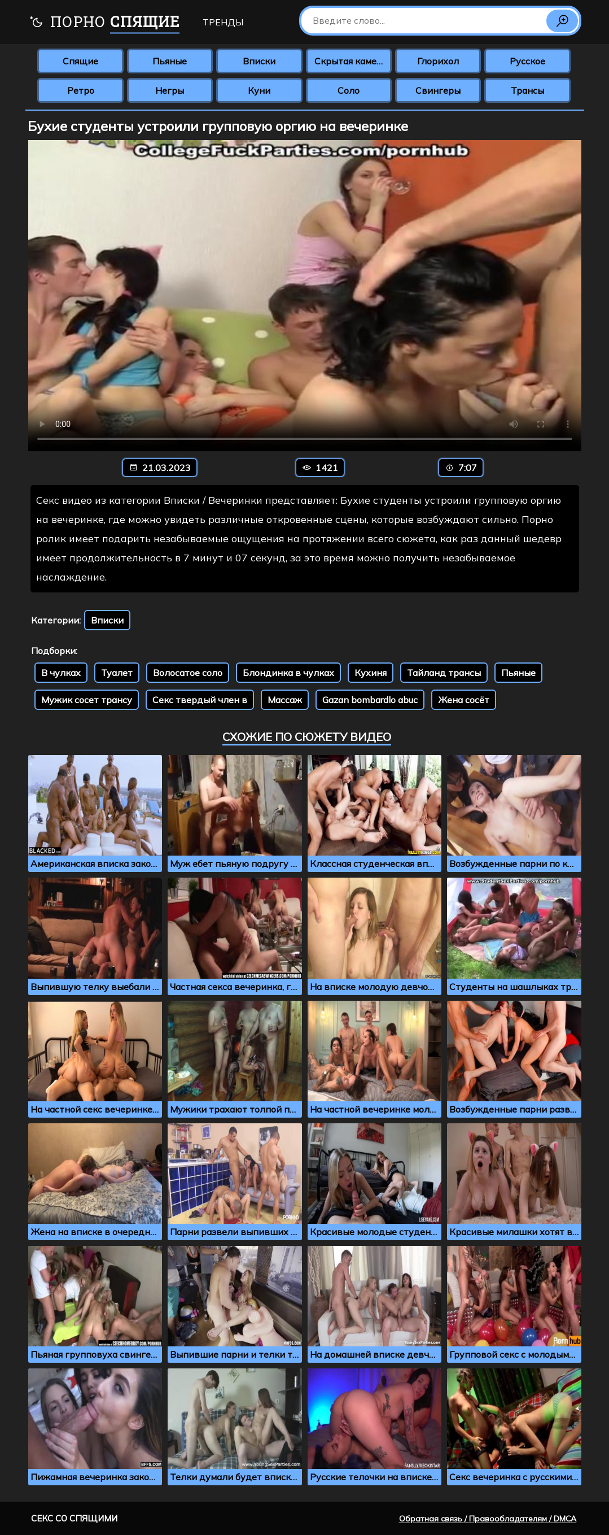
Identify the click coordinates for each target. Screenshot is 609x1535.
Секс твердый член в (199, 699)
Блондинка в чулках (288, 672)
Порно (104, 23)
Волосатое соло (187, 672)
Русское (527, 61)
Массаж (285, 699)
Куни (259, 90)
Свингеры (438, 90)
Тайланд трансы (444, 672)
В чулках (61, 672)
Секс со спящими (74, 1518)
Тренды (223, 22)
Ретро (80, 90)
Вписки (259, 61)
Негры (169, 90)
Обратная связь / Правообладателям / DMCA (487, 1519)
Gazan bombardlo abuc (370, 699)
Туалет (117, 672)
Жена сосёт (463, 699)
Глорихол (438, 61)
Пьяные (169, 61)
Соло (349, 90)
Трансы (527, 90)
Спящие (80, 61)
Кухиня (370, 672)
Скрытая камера (350, 61)
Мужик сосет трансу (86, 699)
